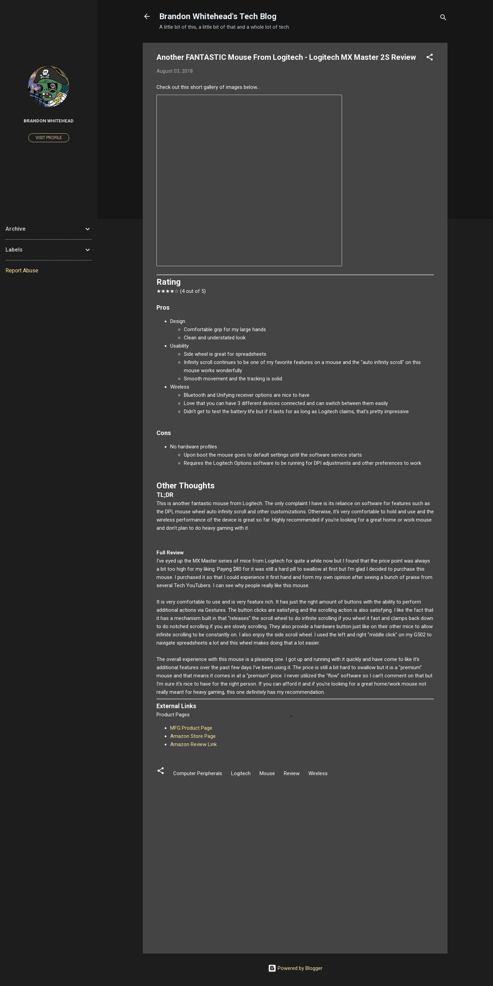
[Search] (443, 18)
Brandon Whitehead (49, 120)
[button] (430, 58)
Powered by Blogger (295, 968)
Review (292, 773)
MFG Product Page (191, 728)
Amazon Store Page (193, 736)
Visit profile (49, 137)
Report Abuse (21, 270)
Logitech (241, 773)
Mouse (267, 773)
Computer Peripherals (197, 773)
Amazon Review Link (193, 744)
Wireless (318, 773)
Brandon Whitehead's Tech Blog (218, 16)
